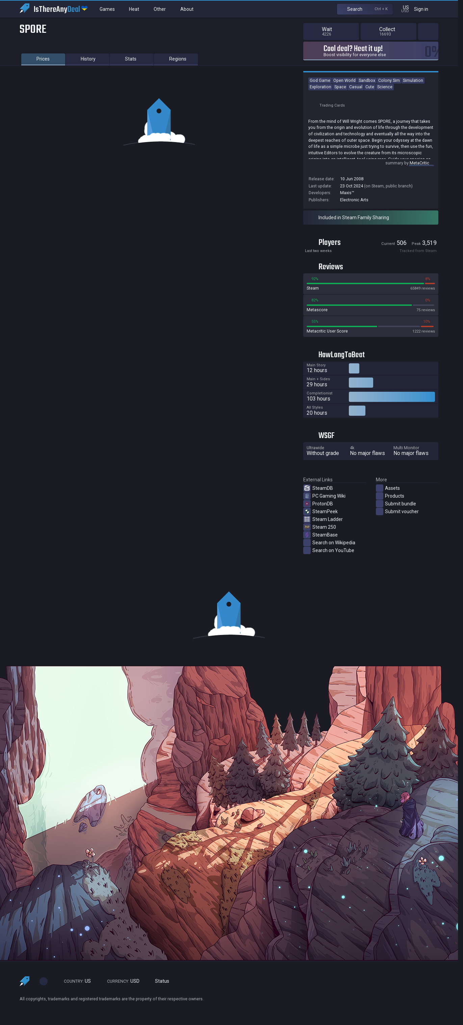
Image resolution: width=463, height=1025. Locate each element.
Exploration (320, 86)
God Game (320, 80)
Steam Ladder (323, 519)
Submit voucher (397, 511)
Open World (344, 80)
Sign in (425, 9)
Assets (388, 488)
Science (384, 86)
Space (340, 86)
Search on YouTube (328, 550)
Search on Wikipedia (329, 542)
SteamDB (318, 488)
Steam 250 (319, 527)
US (74, 981)
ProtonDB (318, 503)
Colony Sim (389, 80)
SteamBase (320, 535)
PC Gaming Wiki (324, 496)
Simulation (413, 80)
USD (120, 981)
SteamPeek (320, 511)
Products (390, 496)
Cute (369, 86)
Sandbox (367, 80)
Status (159, 981)
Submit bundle (396, 503)
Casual (355, 86)
